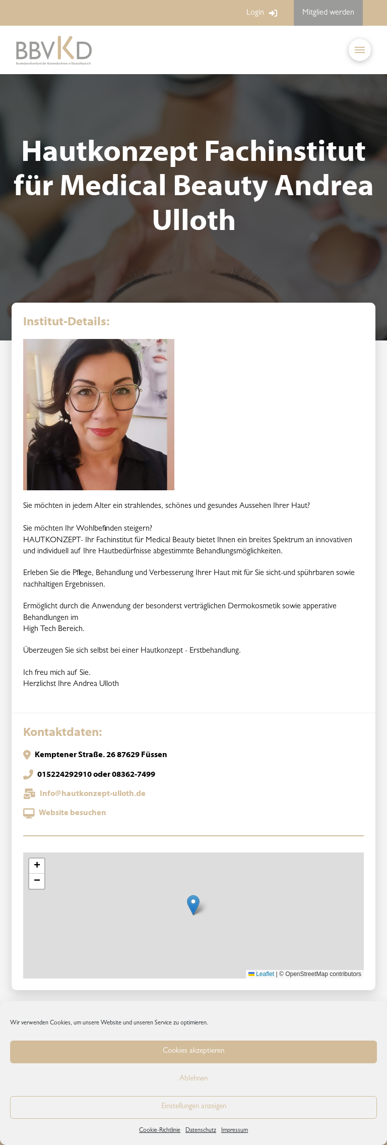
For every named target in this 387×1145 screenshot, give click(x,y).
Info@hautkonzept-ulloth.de (93, 794)
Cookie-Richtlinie (159, 1131)
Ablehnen (193, 1079)
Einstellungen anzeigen (193, 1107)
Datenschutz (200, 1131)
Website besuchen (72, 813)
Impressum (234, 1131)
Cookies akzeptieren (193, 1051)
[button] (360, 50)
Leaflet (261, 974)
